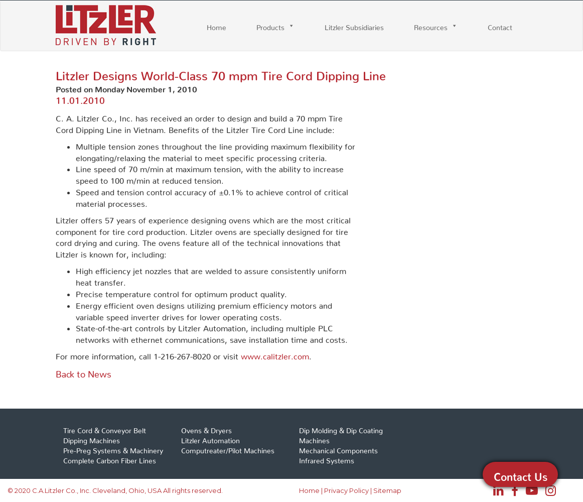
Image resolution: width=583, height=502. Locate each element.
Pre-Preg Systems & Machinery (113, 448)
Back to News (83, 371)
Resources (431, 25)
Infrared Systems (326, 458)
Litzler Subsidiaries (354, 25)
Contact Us (520, 474)
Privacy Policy (346, 490)
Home (216, 25)
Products (270, 25)
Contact (500, 25)
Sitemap (387, 490)
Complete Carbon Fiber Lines (109, 458)
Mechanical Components (338, 448)
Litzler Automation (210, 438)
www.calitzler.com (275, 354)
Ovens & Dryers (206, 428)
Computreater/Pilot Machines (227, 448)
